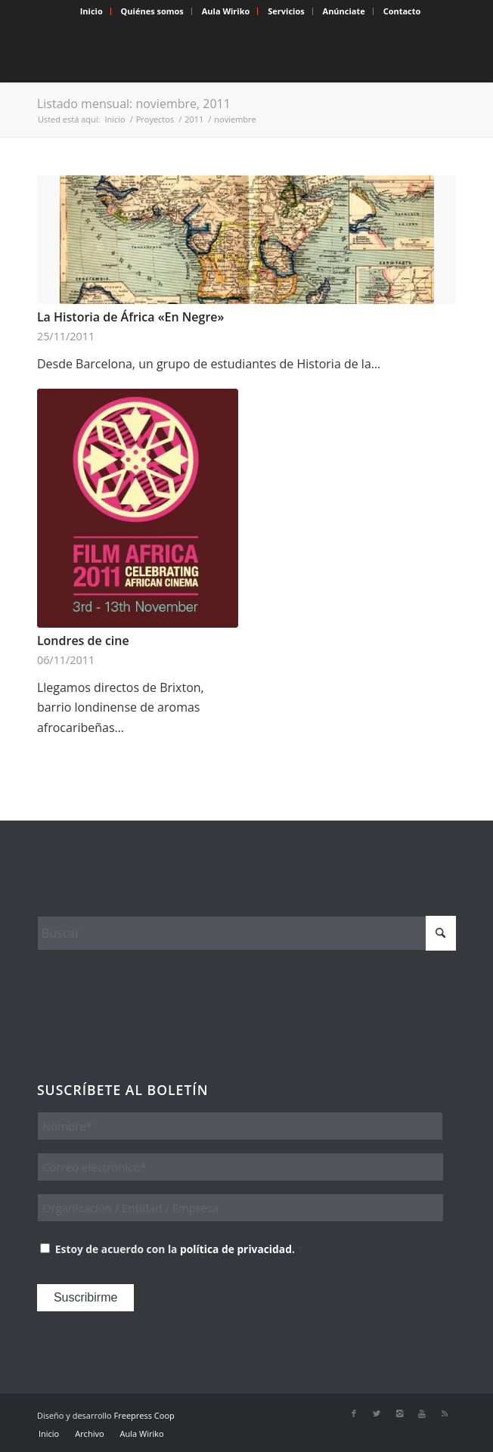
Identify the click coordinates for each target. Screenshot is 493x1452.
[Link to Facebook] (354, 1413)
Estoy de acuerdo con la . (179, 1249)
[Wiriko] (204, 52)
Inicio (91, 11)
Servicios (286, 11)
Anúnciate (344, 11)
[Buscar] (246, 933)
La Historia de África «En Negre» (131, 317)
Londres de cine (83, 640)
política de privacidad (236, 1249)
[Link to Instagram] (399, 1413)
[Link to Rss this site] (444, 1413)
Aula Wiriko (226, 11)
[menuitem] (92, 11)
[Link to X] (376, 1413)
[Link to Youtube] (422, 1413)
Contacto (402, 11)
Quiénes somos (152, 11)
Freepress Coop (144, 1415)
